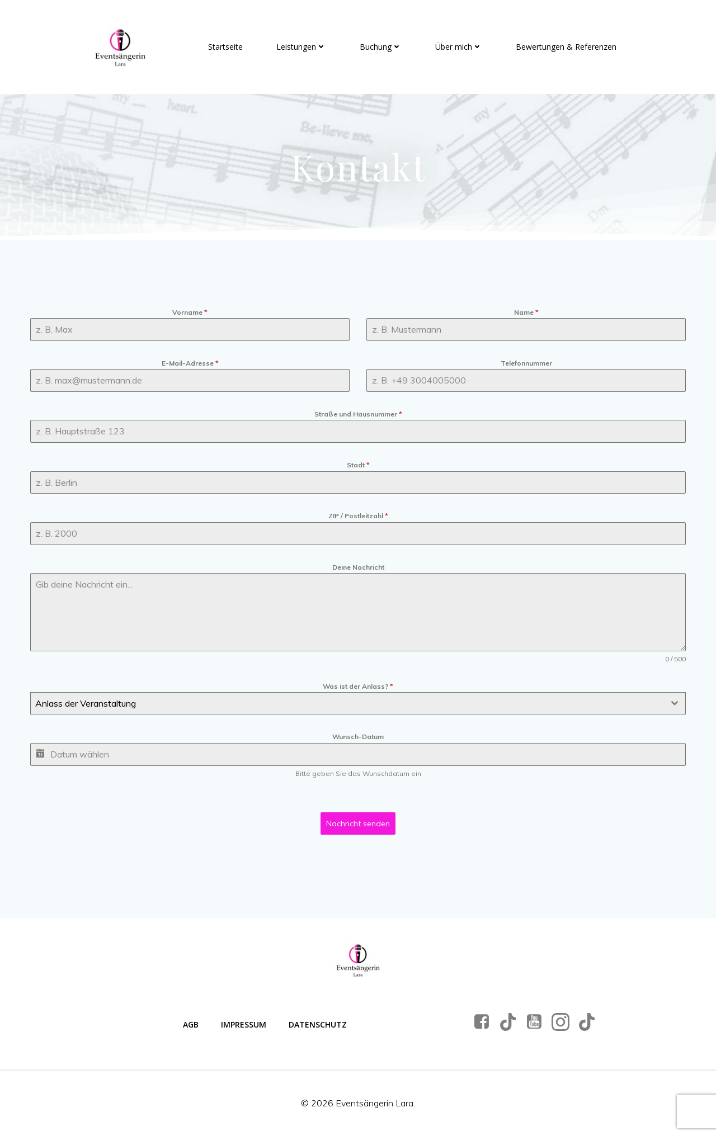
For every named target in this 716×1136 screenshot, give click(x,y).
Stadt (358, 465)
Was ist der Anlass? (358, 686)
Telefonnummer (526, 363)
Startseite (225, 46)
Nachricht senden (358, 823)
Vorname (190, 312)
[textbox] (347, 703)
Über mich (458, 46)
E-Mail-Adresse (190, 363)
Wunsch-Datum (358, 736)
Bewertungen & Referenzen (566, 46)
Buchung (381, 46)
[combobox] (358, 703)
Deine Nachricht (358, 567)
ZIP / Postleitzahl (358, 516)
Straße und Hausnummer (358, 414)
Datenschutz (318, 1024)
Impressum (243, 1024)
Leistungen (301, 46)
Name (526, 312)
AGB (191, 1024)
